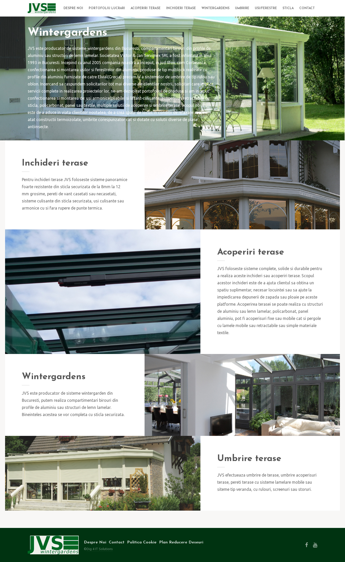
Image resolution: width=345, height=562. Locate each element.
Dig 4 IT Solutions (100, 549)
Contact (116, 542)
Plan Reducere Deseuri (181, 542)
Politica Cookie (141, 542)
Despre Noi (95, 542)
